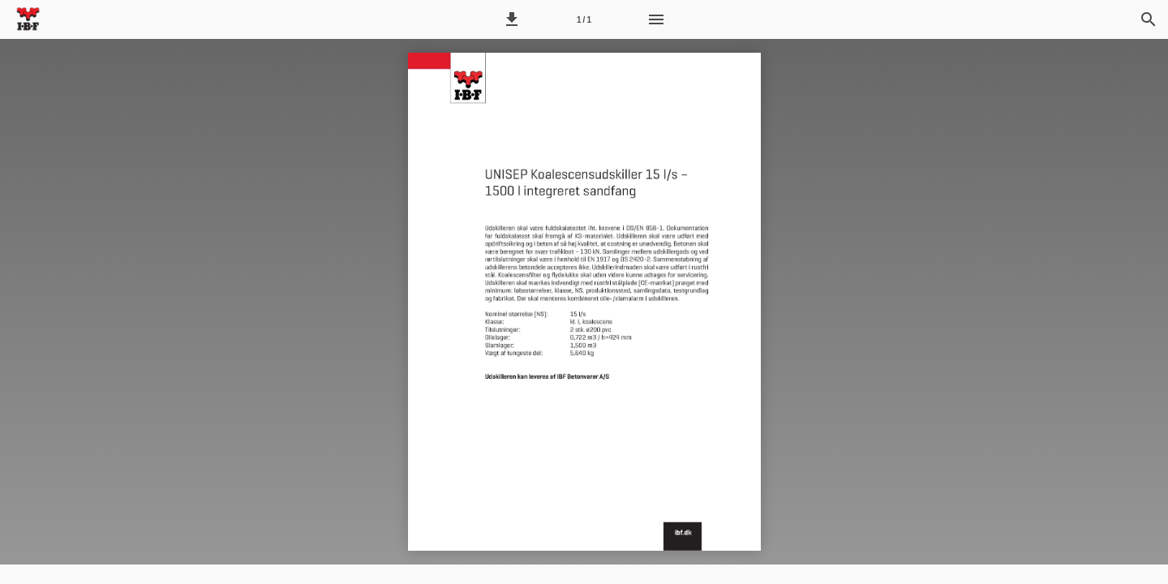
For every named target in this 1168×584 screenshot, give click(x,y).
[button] (511, 19)
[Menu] (656, 19)
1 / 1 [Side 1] (584, 19)
